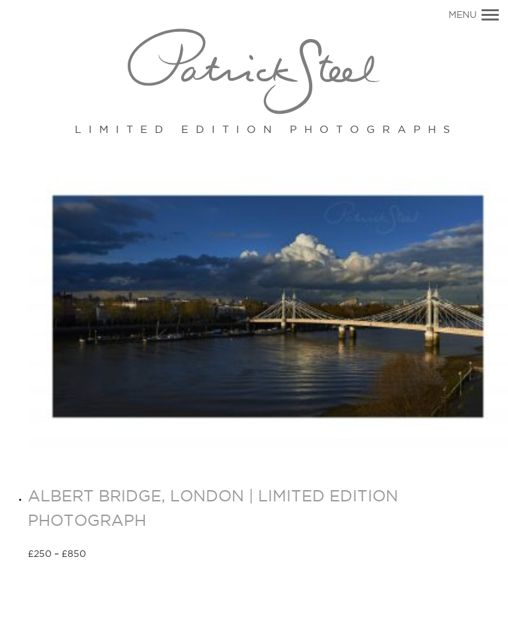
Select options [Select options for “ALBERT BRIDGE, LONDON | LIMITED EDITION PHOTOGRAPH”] (133, 555)
